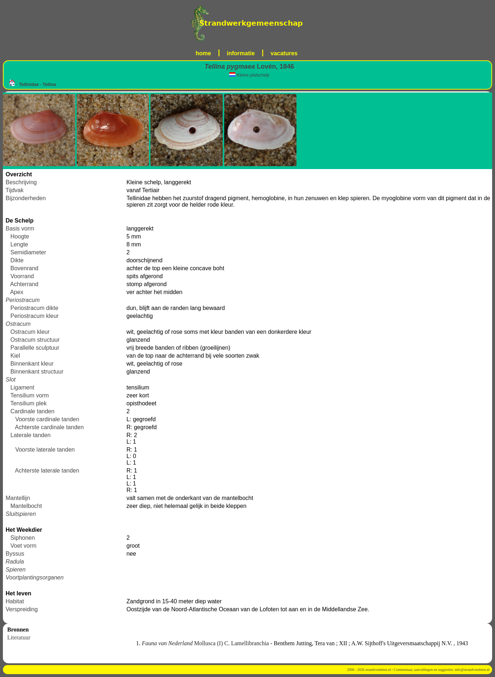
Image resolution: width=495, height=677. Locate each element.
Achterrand (24, 284)
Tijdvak (14, 190)
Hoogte (19, 236)
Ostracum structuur (35, 340)
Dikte (17, 260)
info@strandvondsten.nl (472, 670)
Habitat (14, 601)
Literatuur (18, 637)
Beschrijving (21, 182)
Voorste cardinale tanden (47, 419)
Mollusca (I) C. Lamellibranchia (206, 643)
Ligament (22, 387)
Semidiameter (28, 252)
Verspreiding (21, 609)
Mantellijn (17, 498)
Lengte (19, 244)
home (203, 53)
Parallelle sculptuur (34, 348)
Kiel (15, 356)
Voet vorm (23, 546)
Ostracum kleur (30, 332)
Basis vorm (19, 228)
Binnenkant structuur (37, 371)
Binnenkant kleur (32, 364)
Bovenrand (24, 268)
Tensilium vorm (29, 395)
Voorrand (22, 276)
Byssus (14, 554)
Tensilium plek (28, 403)
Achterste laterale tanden (47, 470)
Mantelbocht (26, 506)
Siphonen (22, 538)
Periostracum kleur (34, 316)
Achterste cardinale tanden (49, 427)
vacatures (284, 53)
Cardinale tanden (32, 411)
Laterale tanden (30, 435)
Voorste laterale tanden (45, 450)
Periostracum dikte (34, 308)
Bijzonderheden (25, 198)
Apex (16, 292)
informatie (241, 53)
